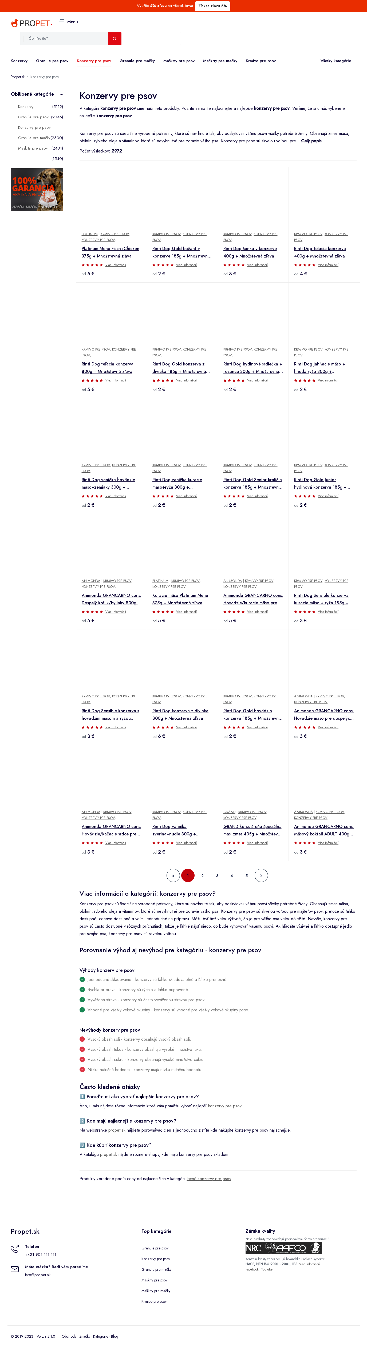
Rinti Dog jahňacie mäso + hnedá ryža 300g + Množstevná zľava (319, 368)
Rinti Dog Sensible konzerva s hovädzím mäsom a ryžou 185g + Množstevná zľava (110, 715)
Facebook (252, 1269)
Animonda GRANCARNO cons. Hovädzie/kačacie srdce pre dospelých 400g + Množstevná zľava (112, 830)
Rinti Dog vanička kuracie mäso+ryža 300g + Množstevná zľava (177, 484)
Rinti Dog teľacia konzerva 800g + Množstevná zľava (107, 368)
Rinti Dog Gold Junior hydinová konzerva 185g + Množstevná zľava (320, 484)
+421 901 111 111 (40, 1254)
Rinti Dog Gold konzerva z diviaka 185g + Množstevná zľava (179, 368)
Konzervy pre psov (94, 61)
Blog (114, 1336)
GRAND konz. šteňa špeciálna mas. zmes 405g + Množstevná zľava (253, 830)
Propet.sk (18, 76)
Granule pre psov (52, 61)
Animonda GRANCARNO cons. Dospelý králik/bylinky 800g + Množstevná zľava (111, 599)
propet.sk (116, 1130)
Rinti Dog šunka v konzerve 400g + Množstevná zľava (250, 252)
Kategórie (100, 1336)
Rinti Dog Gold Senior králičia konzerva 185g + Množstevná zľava (252, 484)
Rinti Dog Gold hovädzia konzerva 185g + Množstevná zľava (252, 715)
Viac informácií (115, 265)
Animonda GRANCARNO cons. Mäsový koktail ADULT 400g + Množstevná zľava (324, 830)
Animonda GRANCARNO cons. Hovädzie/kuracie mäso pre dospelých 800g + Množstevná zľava (253, 599)
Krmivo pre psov (261, 61)
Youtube (267, 1269)
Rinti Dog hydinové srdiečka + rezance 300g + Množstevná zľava (252, 368)
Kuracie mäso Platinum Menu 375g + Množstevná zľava (180, 599)
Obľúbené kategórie (32, 94)
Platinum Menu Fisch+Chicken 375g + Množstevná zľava (110, 252)
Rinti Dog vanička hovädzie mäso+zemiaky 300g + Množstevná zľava (108, 484)
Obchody (69, 1336)
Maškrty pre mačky (220, 61)
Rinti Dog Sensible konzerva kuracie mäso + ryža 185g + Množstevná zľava (321, 599)
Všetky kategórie (334, 61)
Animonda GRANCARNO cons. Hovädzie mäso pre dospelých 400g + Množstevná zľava (324, 715)
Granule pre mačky (137, 61)
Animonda (91, 580)
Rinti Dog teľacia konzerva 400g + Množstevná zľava (320, 252)
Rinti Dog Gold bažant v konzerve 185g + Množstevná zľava (181, 253)
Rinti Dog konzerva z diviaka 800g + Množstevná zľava (180, 714)
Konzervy (19, 61)
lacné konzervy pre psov (209, 1179)
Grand (229, 811)
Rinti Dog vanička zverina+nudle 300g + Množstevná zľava (174, 830)
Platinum (90, 233)
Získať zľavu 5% (212, 6)
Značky (84, 1336)
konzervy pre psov (224, 1106)
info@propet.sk (37, 1275)
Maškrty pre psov (179, 61)
